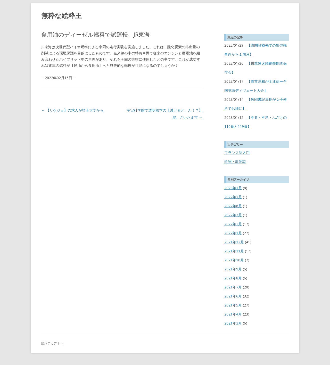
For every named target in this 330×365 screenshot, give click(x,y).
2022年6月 (233, 205)
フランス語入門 (237, 152)
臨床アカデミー (52, 343)
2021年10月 (234, 260)
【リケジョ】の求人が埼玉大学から (72, 110)
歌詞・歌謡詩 (235, 161)
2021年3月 (233, 323)
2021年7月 (233, 287)
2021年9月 (233, 269)
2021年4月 (233, 314)
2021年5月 (233, 305)
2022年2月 (233, 223)
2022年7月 (233, 196)
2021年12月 (234, 241)
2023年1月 (233, 187)
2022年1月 (233, 232)
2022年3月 (233, 214)
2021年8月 (233, 278)
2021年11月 (234, 250)
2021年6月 (233, 296)
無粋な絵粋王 (61, 15)
